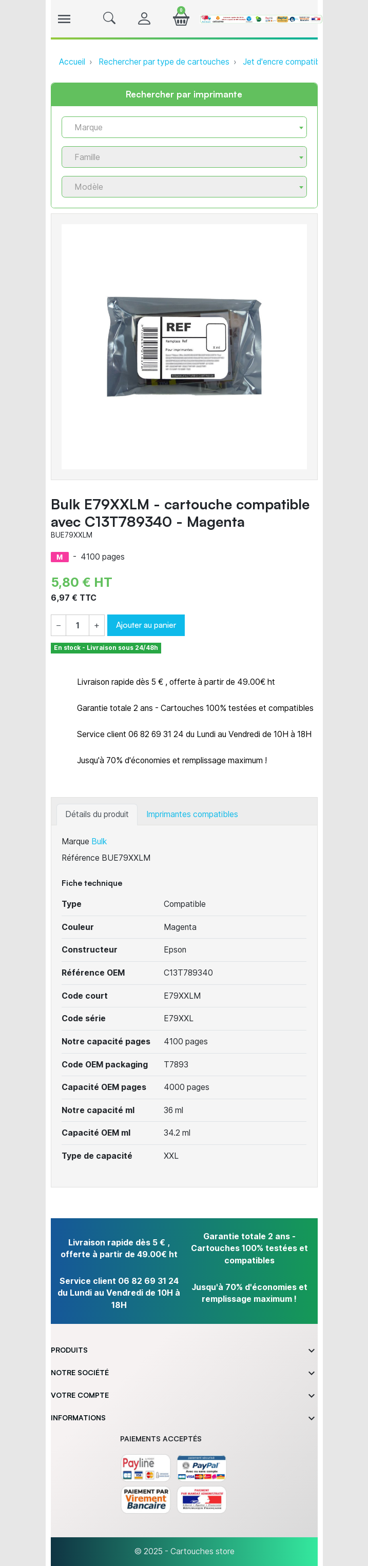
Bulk (99, 841)
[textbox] (180, 127)
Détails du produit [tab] (97, 814)
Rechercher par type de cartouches (164, 62)
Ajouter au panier (146, 625)
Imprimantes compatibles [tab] (192, 814)
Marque (75, 841)
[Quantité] (77, 626)
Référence (81, 858)
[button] (109, 19)
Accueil (72, 62)
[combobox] (184, 127)
